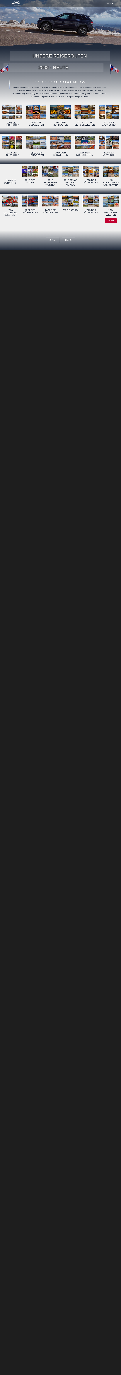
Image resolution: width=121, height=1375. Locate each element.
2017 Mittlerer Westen (50, 182)
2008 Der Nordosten (12, 123)
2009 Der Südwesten (36, 123)
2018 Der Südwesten (90, 181)
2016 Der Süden (30, 181)
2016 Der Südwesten (108, 153)
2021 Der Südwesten (30, 211)
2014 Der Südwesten (60, 153)
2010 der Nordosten (60, 123)
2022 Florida (71, 210)
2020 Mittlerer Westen (10, 212)
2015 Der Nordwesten (84, 153)
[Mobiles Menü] (111, 3)
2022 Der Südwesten (50, 211)
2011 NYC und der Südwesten (85, 123)
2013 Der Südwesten (12, 153)
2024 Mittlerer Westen (111, 212)
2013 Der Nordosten (36, 154)
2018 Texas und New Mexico (70, 182)
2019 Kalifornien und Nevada (111, 182)
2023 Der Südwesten (90, 211)
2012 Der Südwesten (108, 123)
